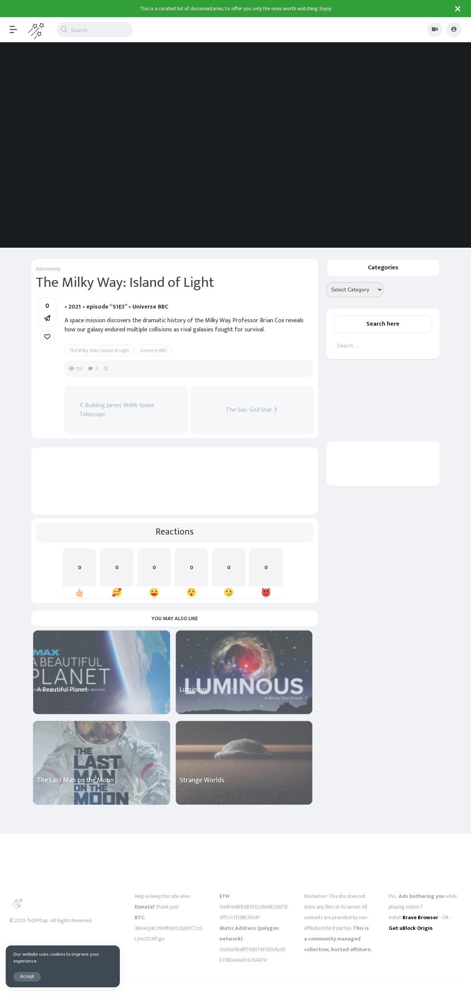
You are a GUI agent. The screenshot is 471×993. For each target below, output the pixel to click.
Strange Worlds (202, 780)
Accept (27, 976)
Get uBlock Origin (411, 928)
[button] (17, 29)
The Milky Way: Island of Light (99, 350)
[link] (47, 337)
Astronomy (48, 268)
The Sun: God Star (251, 410)
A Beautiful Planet (62, 690)
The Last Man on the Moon (75, 780)
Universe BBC (153, 350)
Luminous (193, 690)
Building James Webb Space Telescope (117, 410)
